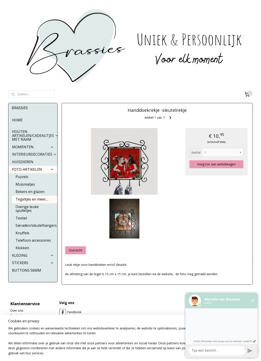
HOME (17, 120)
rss (120, 353)
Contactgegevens (22, 315)
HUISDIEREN (22, 161)
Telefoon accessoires (33, 240)
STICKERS (33, 262)
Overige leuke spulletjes (27, 208)
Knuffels (22, 233)
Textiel (21, 218)
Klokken (22, 247)
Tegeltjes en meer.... (32, 199)
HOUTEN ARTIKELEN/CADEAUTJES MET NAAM (34, 135)
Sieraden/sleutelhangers (36, 225)
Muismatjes (25, 184)
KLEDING (33, 255)
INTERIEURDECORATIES (34, 154)
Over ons (16, 310)
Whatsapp (74, 333)
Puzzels (22, 176)
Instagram (74, 319)
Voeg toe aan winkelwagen (216, 164)
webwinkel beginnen (137, 353)
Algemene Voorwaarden (27, 320)
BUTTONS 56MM (26, 270)
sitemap (111, 353)
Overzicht (75, 250)
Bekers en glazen (30, 191)
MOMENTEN (33, 146)
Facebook (74, 312)
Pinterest (73, 326)
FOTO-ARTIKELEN (33, 169)
